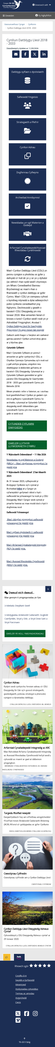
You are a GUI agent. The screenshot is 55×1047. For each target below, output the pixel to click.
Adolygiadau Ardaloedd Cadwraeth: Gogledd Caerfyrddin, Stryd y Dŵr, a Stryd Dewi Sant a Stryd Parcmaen (26, 619)
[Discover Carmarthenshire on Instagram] (35, 1013)
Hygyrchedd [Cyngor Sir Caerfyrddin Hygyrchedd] (21, 997)
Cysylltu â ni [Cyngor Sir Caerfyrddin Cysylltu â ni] (21, 975)
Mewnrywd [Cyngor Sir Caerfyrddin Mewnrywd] (20, 984)
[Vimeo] (18, 1020)
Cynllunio (32, 24)
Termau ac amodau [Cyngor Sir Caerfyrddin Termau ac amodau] (24, 993)
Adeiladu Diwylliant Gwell (17, 605)
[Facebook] (27, 1013)
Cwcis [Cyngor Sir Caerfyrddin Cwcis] (18, 1002)
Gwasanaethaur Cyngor (14, 24)
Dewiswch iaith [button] (41, 5)
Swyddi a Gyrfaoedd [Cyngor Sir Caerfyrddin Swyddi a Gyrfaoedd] (24, 980)
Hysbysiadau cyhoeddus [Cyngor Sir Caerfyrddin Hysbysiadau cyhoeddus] (26, 989)
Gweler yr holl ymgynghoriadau (25, 633)
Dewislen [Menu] (8, 15)
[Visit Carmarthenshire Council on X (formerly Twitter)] (18, 1013)
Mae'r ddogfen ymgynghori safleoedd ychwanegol (25, 521)
